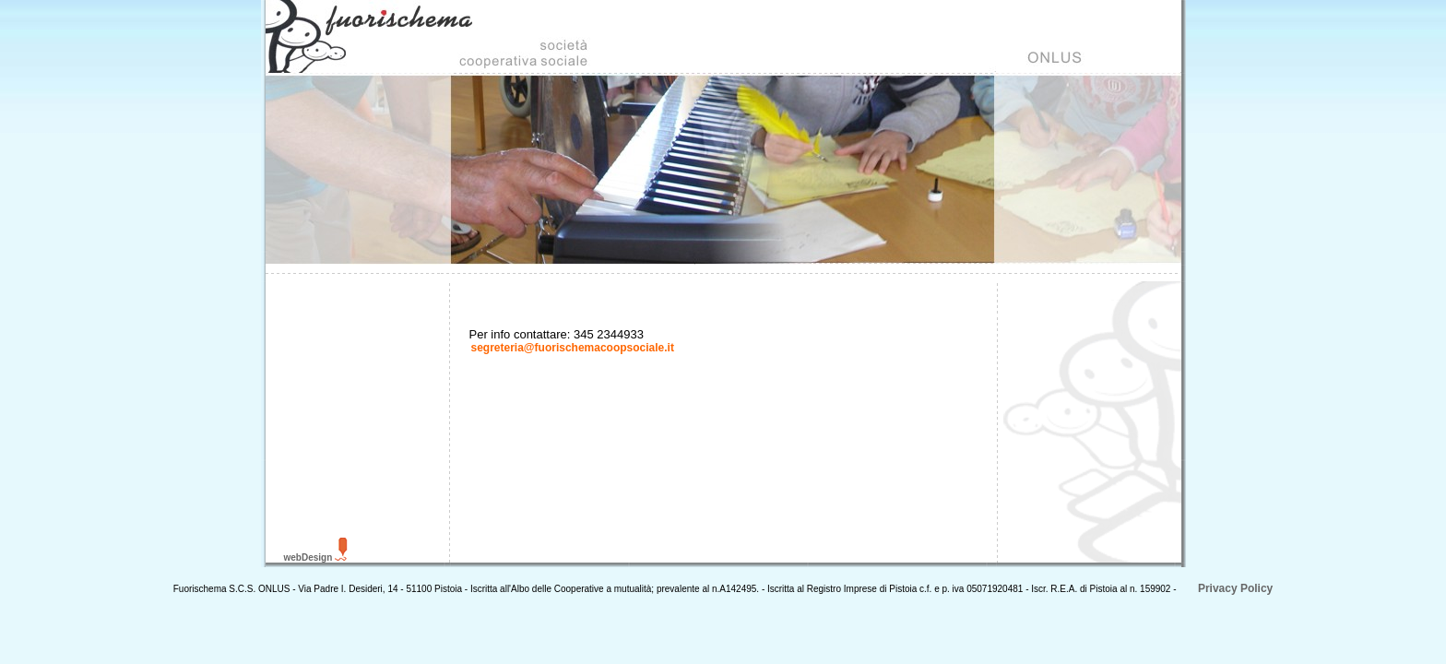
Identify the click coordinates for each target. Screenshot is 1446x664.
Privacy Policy (1234, 588)
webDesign (308, 557)
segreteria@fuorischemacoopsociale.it (572, 347)
